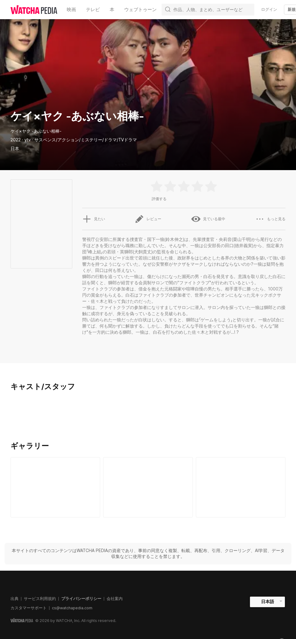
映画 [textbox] (71, 9)
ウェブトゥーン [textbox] (140, 9)
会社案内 (115, 598)
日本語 (267, 601)
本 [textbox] (112, 9)
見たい (93, 219)
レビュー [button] (148, 219)
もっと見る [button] (270, 219)
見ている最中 (208, 219)
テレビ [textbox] (93, 9)
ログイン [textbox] (269, 9)
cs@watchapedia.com (72, 608)
